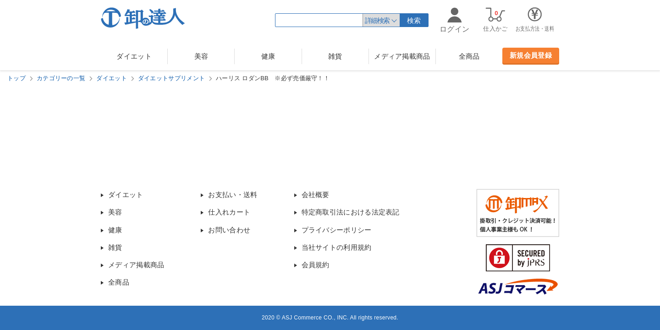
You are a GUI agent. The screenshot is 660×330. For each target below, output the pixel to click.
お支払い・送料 (232, 194)
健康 (268, 56)
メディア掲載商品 (402, 56)
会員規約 (316, 265)
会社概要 (316, 194)
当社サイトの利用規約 (337, 247)
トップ (16, 78)
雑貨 (335, 56)
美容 (201, 56)
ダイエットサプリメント (171, 78)
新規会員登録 (531, 55)
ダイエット (134, 56)
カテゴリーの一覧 (61, 78)
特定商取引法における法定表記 (351, 212)
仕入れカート (229, 212)
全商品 (469, 56)
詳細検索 (377, 20)
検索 (414, 20)
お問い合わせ (229, 230)
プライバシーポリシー (337, 230)
